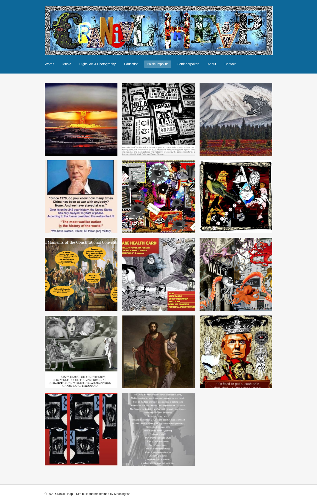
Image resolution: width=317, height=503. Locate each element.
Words (49, 64)
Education (131, 64)
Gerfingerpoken (188, 64)
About (211, 64)
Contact (230, 64)
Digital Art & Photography (97, 64)
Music (67, 64)
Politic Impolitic (158, 64)
